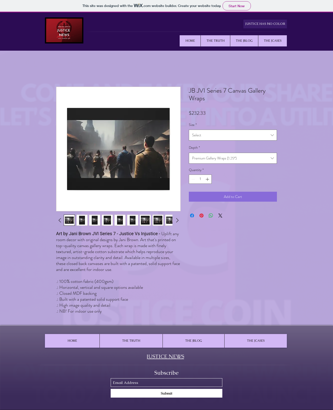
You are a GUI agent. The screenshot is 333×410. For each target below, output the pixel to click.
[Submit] (166, 393)
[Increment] (208, 179)
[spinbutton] (200, 179)
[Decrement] (193, 179)
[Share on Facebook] (192, 216)
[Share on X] (220, 216)
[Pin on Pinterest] (201, 216)
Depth (194, 147)
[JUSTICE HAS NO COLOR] (265, 24)
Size (193, 124)
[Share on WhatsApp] (211, 216)
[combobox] (233, 135)
